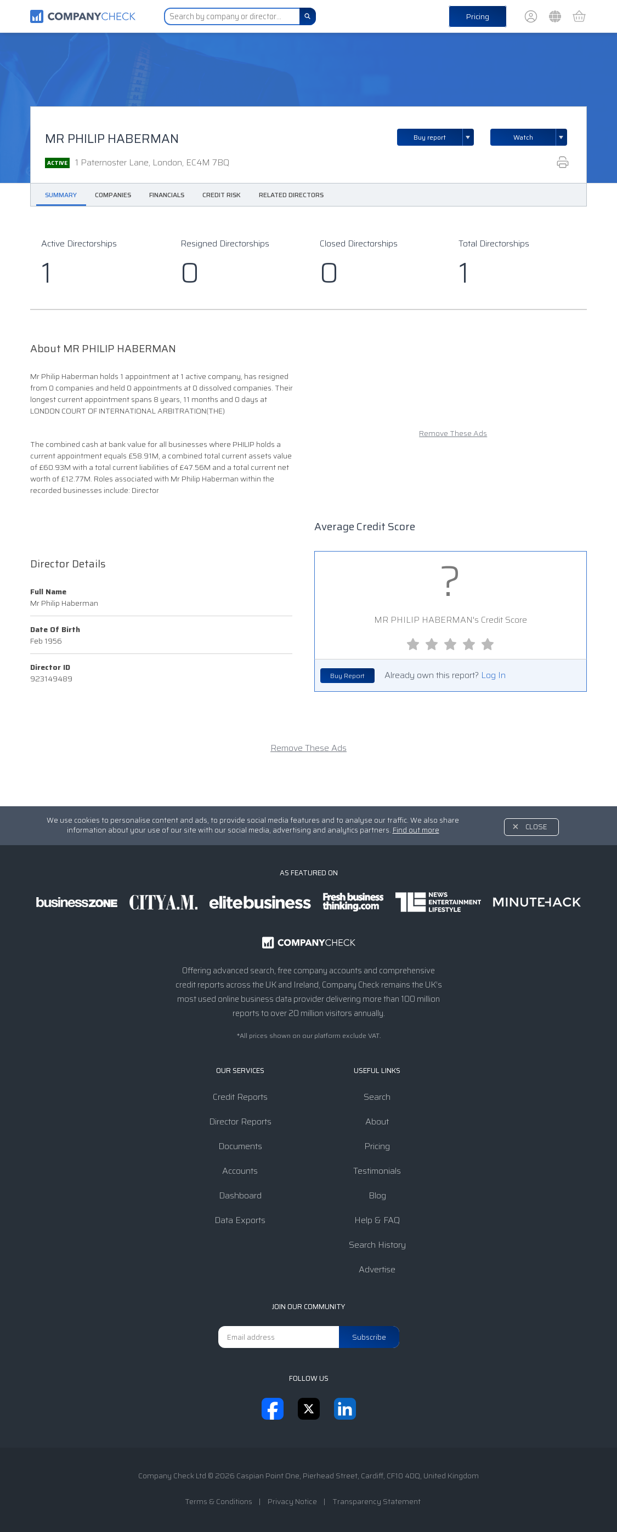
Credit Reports (240, 1097)
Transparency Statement (376, 1501)
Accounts (240, 1171)
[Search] (307, 16)
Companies (113, 195)
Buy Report (347, 675)
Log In (493, 675)
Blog (377, 1195)
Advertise (377, 1269)
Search (377, 1097)
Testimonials (377, 1171)
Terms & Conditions (218, 1501)
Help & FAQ (377, 1220)
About (377, 1121)
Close (536, 827)
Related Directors (291, 195)
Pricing (477, 16)
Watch (523, 137)
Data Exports (239, 1220)
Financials (166, 195)
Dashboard (240, 1195)
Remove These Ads (453, 433)
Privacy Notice (292, 1501)
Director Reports (240, 1121)
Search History (377, 1245)
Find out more (416, 830)
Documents (240, 1146)
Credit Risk (221, 195)
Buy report (444, 137)
